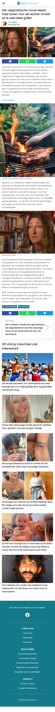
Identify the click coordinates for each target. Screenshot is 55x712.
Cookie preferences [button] (27, 688)
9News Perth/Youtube (9, 255)
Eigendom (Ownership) (27, 667)
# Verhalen (23, 306)
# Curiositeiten (9, 306)
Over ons (27, 633)
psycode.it (27, 642)
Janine (14, 22)
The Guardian (9, 100)
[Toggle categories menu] (3, 3)
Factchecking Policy (27, 653)
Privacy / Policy (27, 683)
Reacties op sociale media (27, 672)
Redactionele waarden (28, 663)
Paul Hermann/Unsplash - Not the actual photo (17, 178)
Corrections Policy (27, 658)
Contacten (27, 637)
